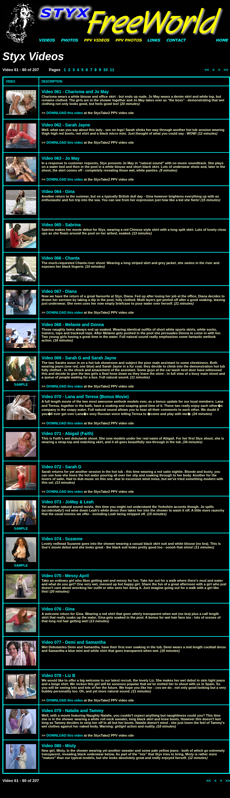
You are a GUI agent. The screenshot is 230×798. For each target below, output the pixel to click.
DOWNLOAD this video (64, 113)
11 (112, 69)
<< (207, 69)
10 (105, 69)
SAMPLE (21, 384)
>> (226, 69)
